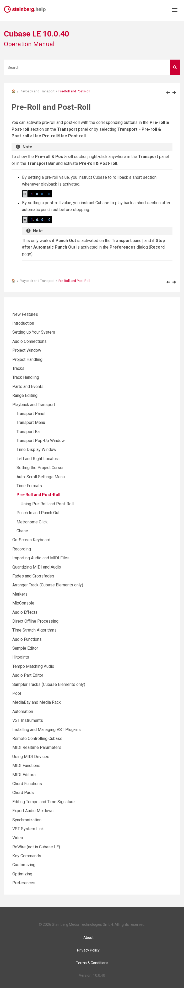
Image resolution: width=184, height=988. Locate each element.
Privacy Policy (88, 950)
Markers (20, 594)
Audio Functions (27, 639)
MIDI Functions (26, 765)
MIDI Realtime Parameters (36, 747)
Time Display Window (36, 449)
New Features (25, 314)
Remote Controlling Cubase (37, 738)
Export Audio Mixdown (32, 810)
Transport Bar (29, 431)
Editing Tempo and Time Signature (43, 801)
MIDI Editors (24, 774)
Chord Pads (23, 792)
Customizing (23, 864)
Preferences (23, 882)
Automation (22, 711)
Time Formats (29, 485)
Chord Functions (27, 783)
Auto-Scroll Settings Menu (41, 476)
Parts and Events (28, 386)
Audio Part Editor (27, 675)
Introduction (23, 323)
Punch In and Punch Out (38, 512)
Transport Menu (31, 422)
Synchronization (26, 819)
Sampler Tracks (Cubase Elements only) (48, 684)
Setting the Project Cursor (40, 467)
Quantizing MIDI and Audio (36, 567)
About (88, 938)
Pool (16, 693)
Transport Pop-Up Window (41, 440)
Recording (21, 548)
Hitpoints (20, 657)
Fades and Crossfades (33, 576)
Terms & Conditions (92, 963)
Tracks (18, 368)
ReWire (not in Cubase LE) (36, 846)
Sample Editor (25, 648)
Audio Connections (29, 341)
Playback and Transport (37, 91)
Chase (22, 530)
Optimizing (22, 873)
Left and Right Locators (38, 458)
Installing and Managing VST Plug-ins (46, 729)
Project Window (26, 350)
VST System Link (28, 828)
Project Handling (27, 359)
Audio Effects (24, 612)
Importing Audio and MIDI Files (40, 557)
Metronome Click (32, 521)
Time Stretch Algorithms (34, 630)
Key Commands (26, 855)
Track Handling (25, 377)
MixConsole (23, 603)
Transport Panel (31, 413)
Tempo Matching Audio (33, 666)
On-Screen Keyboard (31, 539)
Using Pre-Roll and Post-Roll (47, 503)
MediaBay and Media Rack (36, 702)
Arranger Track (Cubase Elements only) (47, 584)
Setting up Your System (33, 332)
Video (17, 837)
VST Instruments (27, 720)
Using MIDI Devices (30, 756)
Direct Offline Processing (35, 621)
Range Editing (24, 395)
